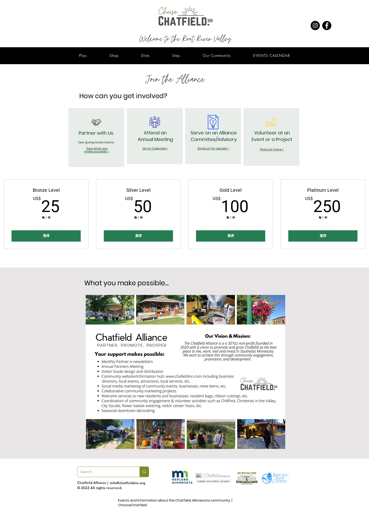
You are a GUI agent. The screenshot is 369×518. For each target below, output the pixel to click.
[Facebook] (326, 25)
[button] (83, 55)
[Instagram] (315, 25)
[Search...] (105, 472)
